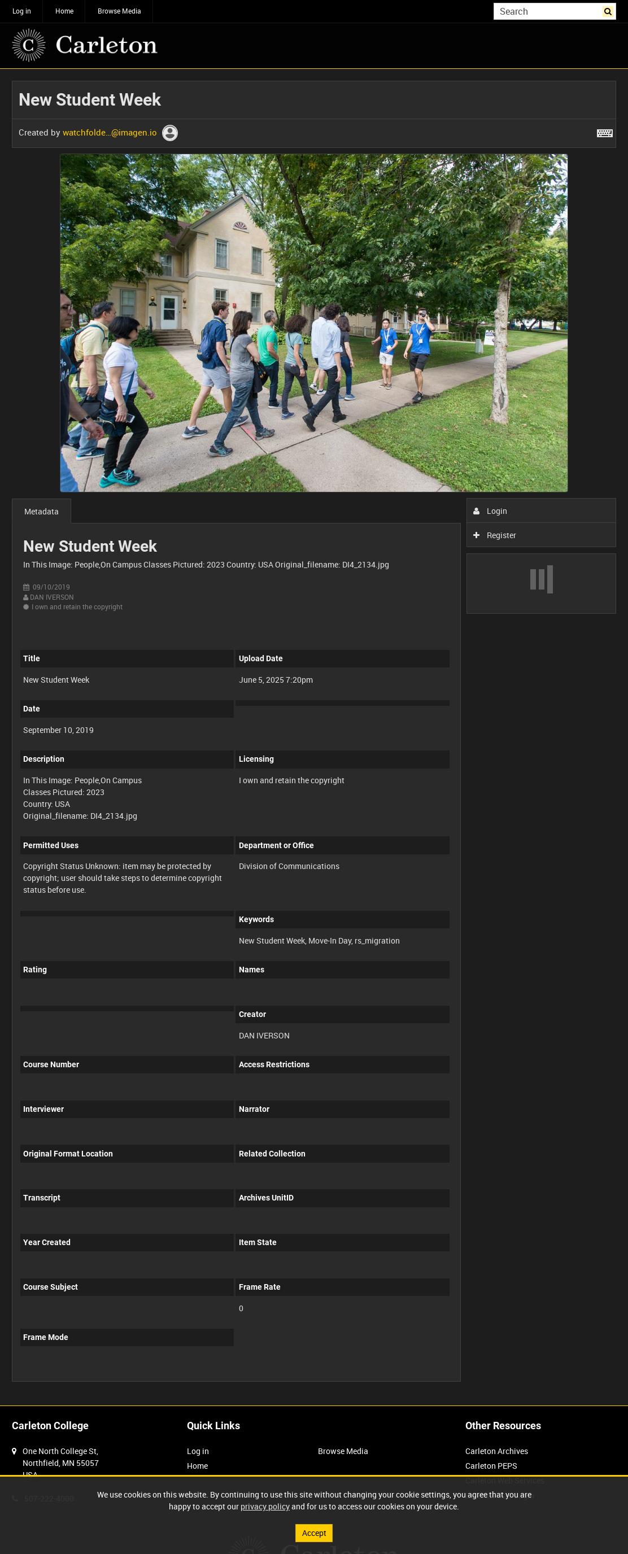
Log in (21, 10)
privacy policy (265, 1506)
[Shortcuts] (605, 131)
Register (495, 535)
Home (64, 10)
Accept (314, 1532)
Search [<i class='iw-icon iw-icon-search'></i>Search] (609, 10)
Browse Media (119, 10)
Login (490, 510)
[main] (314, 737)
